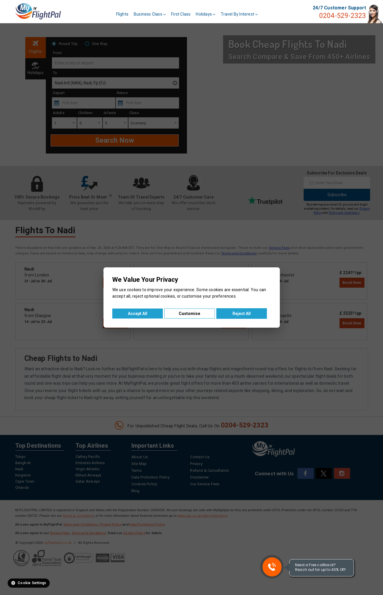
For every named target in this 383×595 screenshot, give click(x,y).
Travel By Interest (239, 14)
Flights (122, 14)
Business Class (150, 14)
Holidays (205, 14)
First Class (180, 14)
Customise (189, 313)
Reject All (242, 313)
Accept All (137, 313)
